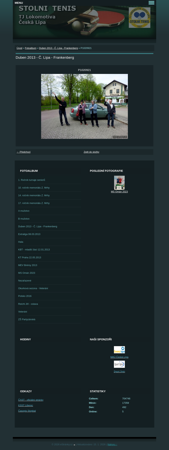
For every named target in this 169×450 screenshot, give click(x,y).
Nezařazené (24, 280)
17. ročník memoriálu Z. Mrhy (34, 203)
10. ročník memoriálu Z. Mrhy (34, 187)
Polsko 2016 (24, 296)
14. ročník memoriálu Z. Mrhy (34, 195)
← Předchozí (24, 152)
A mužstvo (23, 210)
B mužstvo (24, 218)
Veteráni (22, 311)
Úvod (19, 48)
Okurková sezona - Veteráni (33, 288)
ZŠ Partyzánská (26, 319)
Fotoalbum (30, 48)
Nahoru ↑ (112, 444)
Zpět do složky (91, 152)
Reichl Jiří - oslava (28, 304)
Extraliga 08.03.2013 (29, 234)
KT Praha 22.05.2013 (29, 257)
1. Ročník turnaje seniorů (31, 180)
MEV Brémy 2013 (27, 265)
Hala (20, 241)
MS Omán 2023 (26, 272)
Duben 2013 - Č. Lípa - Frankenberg (58, 48)
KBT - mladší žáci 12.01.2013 (34, 249)
